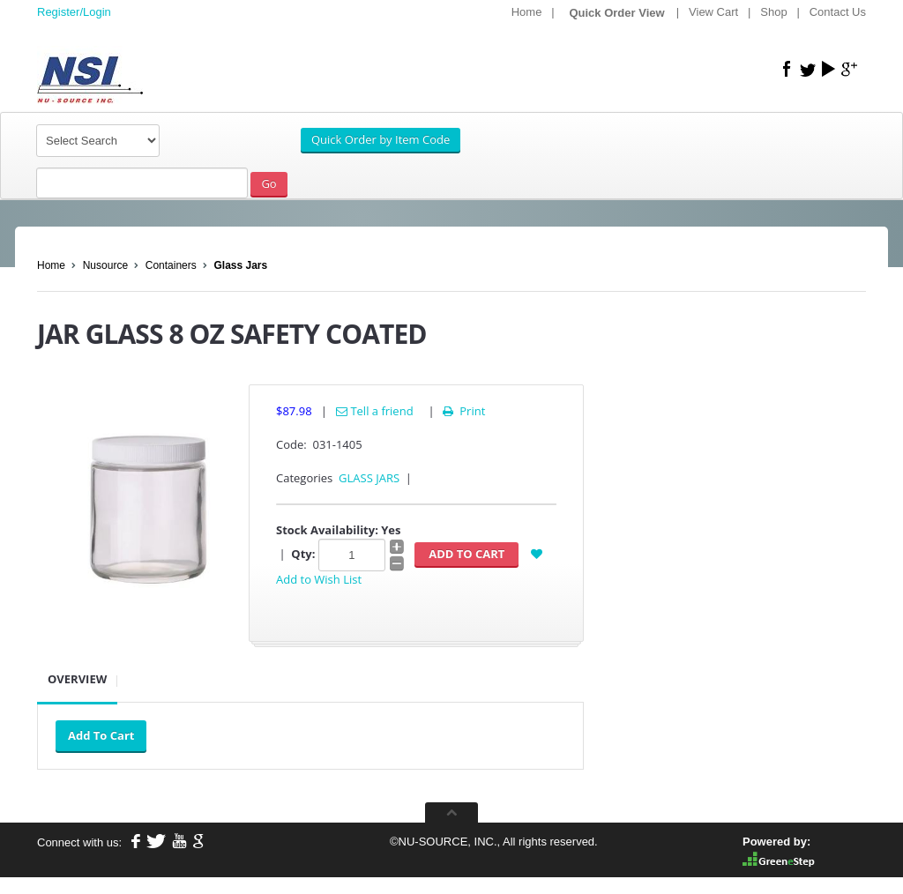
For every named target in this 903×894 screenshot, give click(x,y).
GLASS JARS (369, 478)
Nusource (105, 265)
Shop (773, 12)
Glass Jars (240, 265)
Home (526, 12)
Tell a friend (375, 411)
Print (462, 411)
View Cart (713, 12)
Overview (77, 679)
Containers (171, 265)
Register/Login (74, 12)
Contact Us (838, 12)
